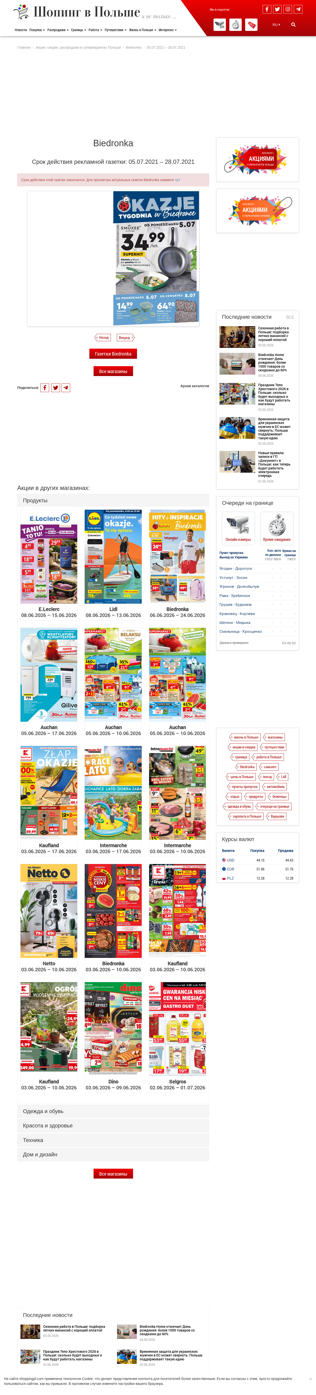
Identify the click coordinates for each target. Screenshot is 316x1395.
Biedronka (247, 774)
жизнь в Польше (246, 744)
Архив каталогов (194, 386)
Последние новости (247, 317)
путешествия (274, 754)
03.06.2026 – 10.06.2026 (177, 848)
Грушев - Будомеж (235, 604)
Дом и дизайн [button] (40, 1154)
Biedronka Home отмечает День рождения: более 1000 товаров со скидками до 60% (167, 1330)
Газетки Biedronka (113, 353)
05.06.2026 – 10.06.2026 (113, 730)
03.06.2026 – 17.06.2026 (49, 848)
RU (276, 25)
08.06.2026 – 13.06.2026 (113, 612)
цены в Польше (242, 784)
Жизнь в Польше (142, 29)
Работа (95, 29)
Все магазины (113, 371)
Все (290, 317)
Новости (21, 29)
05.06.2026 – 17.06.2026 (49, 730)
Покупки (37, 29)
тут (177, 180)
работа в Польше (269, 764)
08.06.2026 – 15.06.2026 (49, 612)
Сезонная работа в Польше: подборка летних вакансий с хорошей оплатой (74, 1328)
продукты (256, 803)
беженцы (279, 803)
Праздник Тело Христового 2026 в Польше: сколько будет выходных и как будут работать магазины (72, 1355)
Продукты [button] (35, 500)
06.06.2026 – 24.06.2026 (177, 612)
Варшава (277, 823)
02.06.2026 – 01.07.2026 (177, 1084)
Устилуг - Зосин (233, 577)
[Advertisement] (158, 93)
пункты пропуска (244, 793)
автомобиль (276, 793)
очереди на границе (274, 813)
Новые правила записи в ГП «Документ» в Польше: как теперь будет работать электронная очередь (274, 464)
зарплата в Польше (247, 823)
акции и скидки (244, 754)
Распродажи (58, 29)
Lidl (283, 784)
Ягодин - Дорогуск (235, 568)
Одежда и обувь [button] (43, 1111)
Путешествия (116, 29)
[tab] (113, 500)
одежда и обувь (239, 813)
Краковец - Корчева (237, 613)
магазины (275, 744)
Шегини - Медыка (234, 622)
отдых (234, 803)
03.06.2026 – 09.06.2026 (113, 1084)
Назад (104, 337)
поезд (267, 784)
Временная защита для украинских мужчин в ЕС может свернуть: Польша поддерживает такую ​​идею (171, 1355)
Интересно (168, 29)
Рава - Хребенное (234, 595)
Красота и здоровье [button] (48, 1125)
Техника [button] (33, 1140)
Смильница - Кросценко (240, 631)
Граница (78, 29)
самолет (270, 774)
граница (241, 764)
